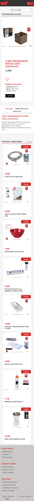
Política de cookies (9, 490)
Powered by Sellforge (25, 496)
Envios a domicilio (8, 472)
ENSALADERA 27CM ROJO (14, 252)
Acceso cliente (7, 457)
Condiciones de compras (10, 488)
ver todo (29, 142)
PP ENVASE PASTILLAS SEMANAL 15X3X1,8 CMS (13, 290)
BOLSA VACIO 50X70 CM (13, 364)
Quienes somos (7, 451)
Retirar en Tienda (8, 469)
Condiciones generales (10, 482)
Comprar (26, 146)
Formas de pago (8, 467)
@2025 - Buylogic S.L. (9, 496)
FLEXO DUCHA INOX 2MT (14, 177)
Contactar (6, 454)
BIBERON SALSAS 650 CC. (14, 402)
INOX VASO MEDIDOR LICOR (15, 439)
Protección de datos (9, 485)
